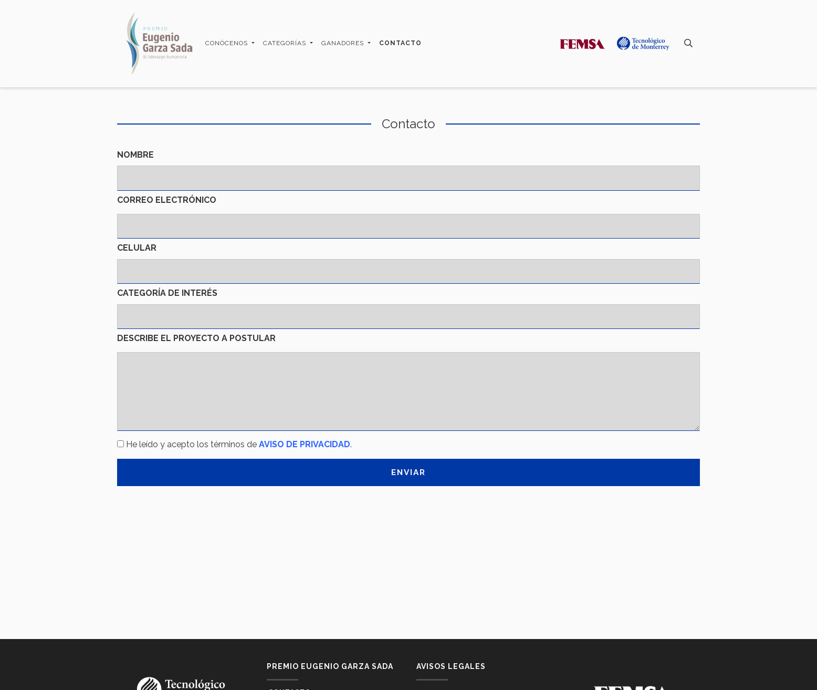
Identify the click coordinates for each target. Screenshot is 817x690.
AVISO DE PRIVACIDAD (304, 444)
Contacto (400, 43)
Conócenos (227, 43)
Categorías (285, 43)
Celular (136, 248)
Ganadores (343, 43)
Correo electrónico (166, 200)
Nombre (135, 155)
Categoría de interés (167, 293)
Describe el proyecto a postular (196, 338)
